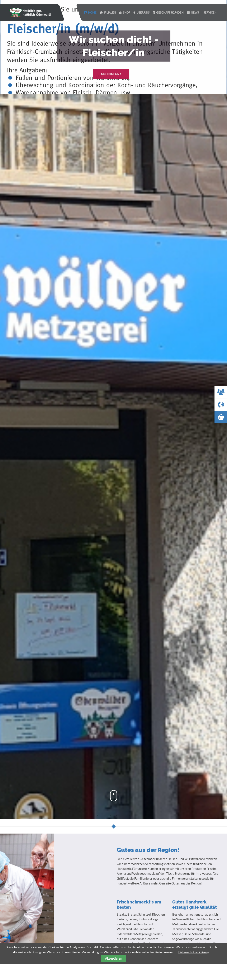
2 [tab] (104, 816)
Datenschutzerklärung (193, 952)
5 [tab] (123, 816)
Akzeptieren (113, 958)
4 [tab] (117, 816)
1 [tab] (98, 816)
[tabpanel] (113, 47)
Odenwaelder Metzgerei (30, 12)
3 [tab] (110, 816)
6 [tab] (129, 816)
